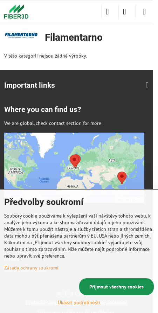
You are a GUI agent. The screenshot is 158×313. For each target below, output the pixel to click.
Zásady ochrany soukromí (31, 268)
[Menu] (144, 12)
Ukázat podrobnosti (79, 302)
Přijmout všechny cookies (116, 287)
